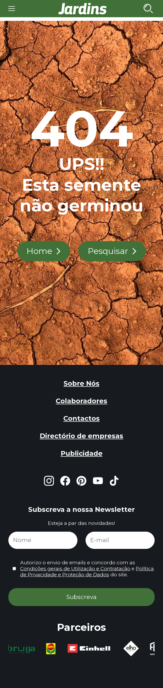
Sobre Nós (81, 383)
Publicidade (82, 453)
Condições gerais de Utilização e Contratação (75, 568)
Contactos (81, 418)
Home (39, 251)
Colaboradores (81, 401)
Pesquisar (108, 251)
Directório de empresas (81, 436)
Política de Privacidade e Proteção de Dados (87, 571)
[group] (22, 649)
